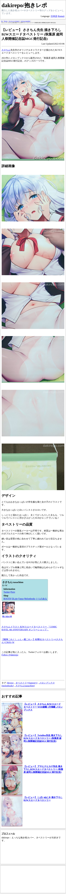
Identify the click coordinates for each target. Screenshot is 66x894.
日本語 (54, 16)
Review (10, 683)
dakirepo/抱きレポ (24, 5)
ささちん (6, 50)
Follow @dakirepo (10, 655)
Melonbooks (29, 598)
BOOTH (7, 598)
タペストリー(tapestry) (26, 683)
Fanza (21, 598)
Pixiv (12, 592)
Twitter (6, 592)
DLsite (15, 598)
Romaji (61, 16)
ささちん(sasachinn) (25, 686)
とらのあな (41, 598)
